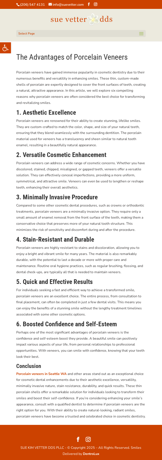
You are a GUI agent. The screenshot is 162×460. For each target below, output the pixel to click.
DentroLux (91, 454)
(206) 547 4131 (32, 4)
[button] (5, 47)
